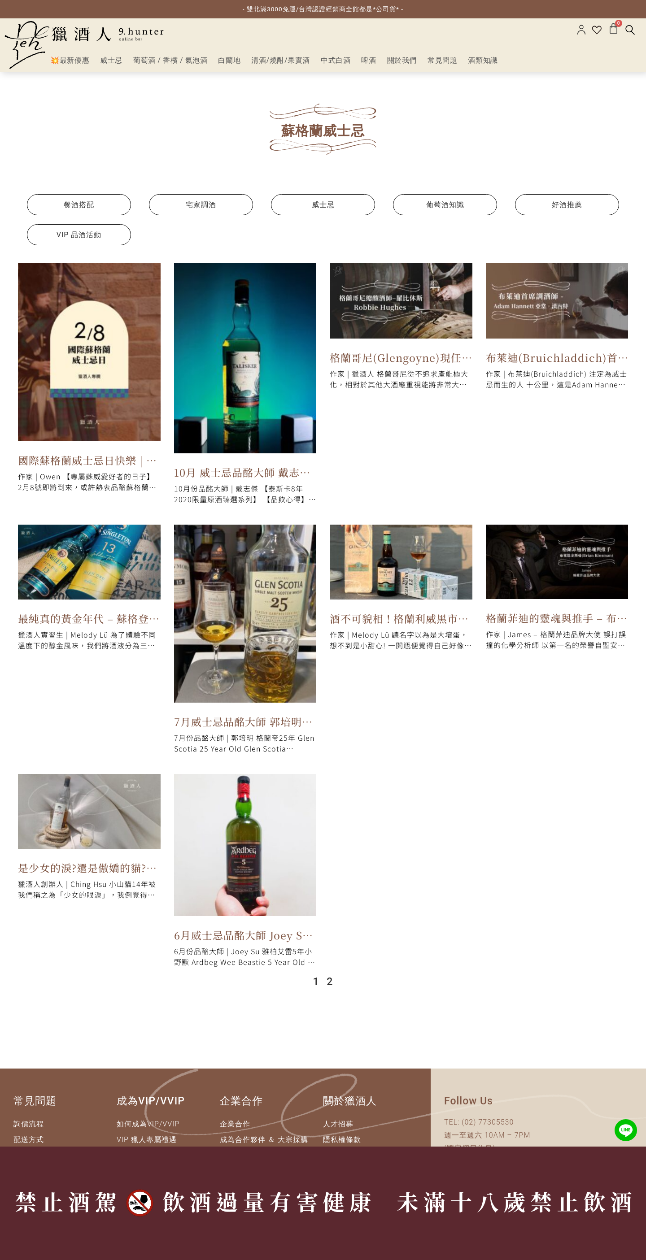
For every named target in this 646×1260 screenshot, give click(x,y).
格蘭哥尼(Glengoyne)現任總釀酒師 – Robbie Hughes (399, 363)
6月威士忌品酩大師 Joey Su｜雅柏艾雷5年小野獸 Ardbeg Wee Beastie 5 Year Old (242, 941)
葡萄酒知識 (445, 208)
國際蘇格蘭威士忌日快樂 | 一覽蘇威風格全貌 (87, 466)
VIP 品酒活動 (79, 239)
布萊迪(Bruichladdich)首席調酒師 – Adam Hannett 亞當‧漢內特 (554, 363)
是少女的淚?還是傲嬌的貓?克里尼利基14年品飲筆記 (87, 873)
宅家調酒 (201, 208)
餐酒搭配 (79, 208)
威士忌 (323, 208)
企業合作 (235, 1128)
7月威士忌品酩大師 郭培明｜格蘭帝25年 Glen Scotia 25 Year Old (243, 727)
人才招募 (338, 1128)
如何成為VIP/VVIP (148, 1128)
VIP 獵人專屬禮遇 (147, 1143)
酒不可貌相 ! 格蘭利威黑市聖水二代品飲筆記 (399, 624)
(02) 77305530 (488, 1126)
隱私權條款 (342, 1143)
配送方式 (28, 1143)
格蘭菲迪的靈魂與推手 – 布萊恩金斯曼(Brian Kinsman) (557, 623)
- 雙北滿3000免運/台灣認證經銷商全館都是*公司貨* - (323, 9)
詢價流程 (28, 1128)
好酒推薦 (567, 208)
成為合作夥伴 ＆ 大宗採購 (264, 1143)
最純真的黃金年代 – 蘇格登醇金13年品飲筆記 (89, 624)
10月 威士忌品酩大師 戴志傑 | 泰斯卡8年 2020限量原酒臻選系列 (243, 478)
